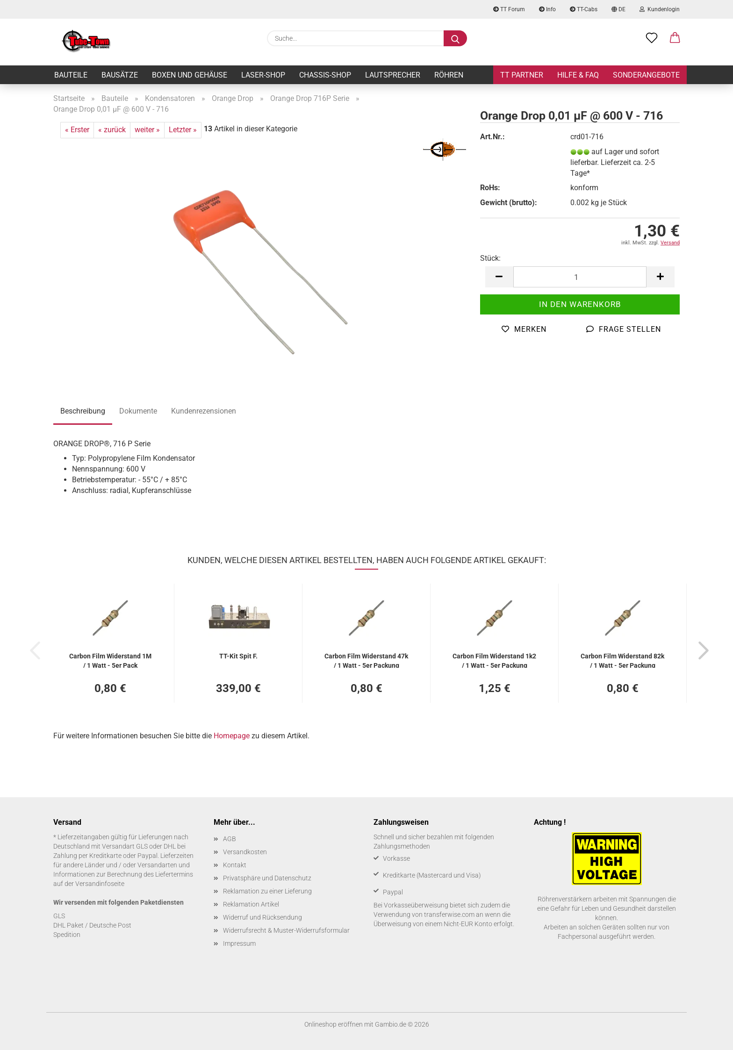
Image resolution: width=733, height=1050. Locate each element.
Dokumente (138, 411)
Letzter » (183, 129)
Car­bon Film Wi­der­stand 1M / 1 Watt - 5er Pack (110, 660)
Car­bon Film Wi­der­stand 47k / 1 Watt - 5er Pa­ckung (366, 660)
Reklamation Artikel (251, 904)
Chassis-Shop (325, 75)
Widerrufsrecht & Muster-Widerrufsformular (286, 930)
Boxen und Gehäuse (189, 75)
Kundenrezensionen (203, 411)
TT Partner (521, 75)
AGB (229, 839)
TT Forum (509, 9)
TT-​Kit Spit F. (238, 656)
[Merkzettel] (651, 38)
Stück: (490, 258)
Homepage (232, 735)
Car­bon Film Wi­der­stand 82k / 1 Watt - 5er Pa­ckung (622, 660)
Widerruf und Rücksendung (262, 917)
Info (547, 9)
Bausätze (119, 75)
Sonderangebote (646, 75)
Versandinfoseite (99, 883)
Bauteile (70, 75)
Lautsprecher (392, 75)
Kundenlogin (660, 9)
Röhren (448, 75)
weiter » (147, 129)
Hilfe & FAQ (578, 75)
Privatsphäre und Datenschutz (267, 878)
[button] (675, 38)
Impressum (239, 943)
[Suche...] (455, 38)
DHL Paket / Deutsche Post (92, 925)
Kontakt (234, 865)
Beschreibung (82, 411)
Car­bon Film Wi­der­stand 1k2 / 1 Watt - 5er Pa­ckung (494, 660)
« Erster (77, 129)
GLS (59, 916)
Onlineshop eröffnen (333, 1024)
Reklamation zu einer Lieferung (267, 891)
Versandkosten (245, 852)
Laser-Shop (263, 75)
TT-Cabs (583, 9)
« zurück (112, 129)
